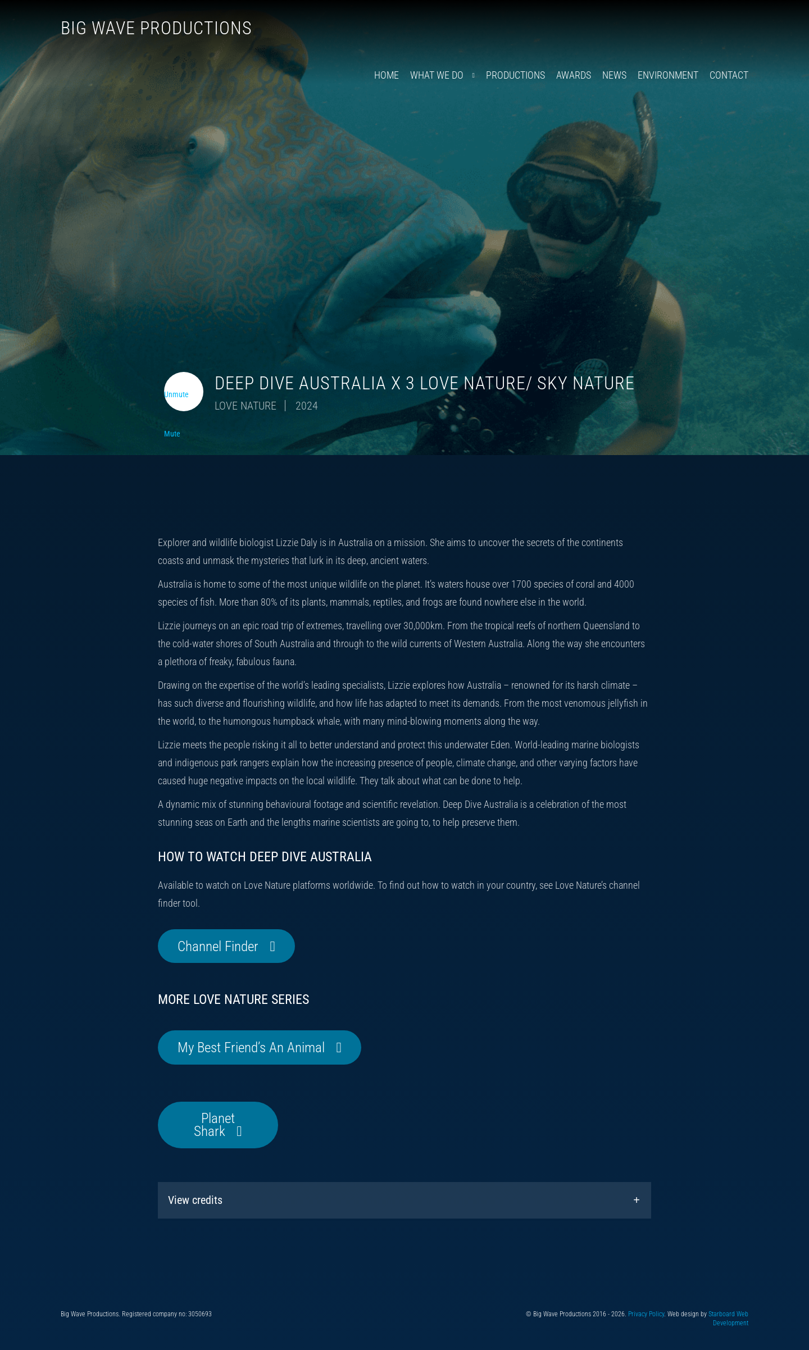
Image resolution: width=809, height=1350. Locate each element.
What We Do (436, 75)
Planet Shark (214, 1124)
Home (386, 75)
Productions (515, 75)
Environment (668, 75)
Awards (573, 75)
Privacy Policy (646, 1314)
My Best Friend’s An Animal (251, 1047)
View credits (195, 1200)
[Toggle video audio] (183, 391)
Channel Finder (218, 946)
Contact (729, 75)
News (614, 75)
